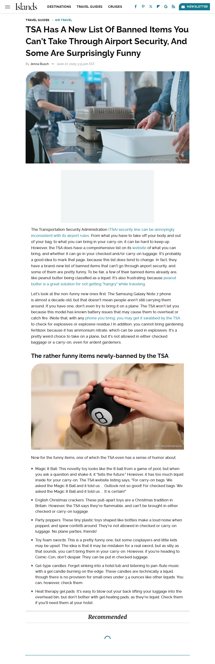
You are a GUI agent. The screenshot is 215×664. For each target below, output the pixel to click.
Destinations (59, 7)
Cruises (115, 7)
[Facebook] (136, 7)
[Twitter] (151, 7)
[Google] (166, 7)
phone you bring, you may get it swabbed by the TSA (132, 318)
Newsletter (194, 6)
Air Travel (63, 20)
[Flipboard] (158, 7)
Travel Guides (89, 7)
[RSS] (173, 7)
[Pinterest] (143, 7)
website (139, 248)
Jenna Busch (39, 64)
